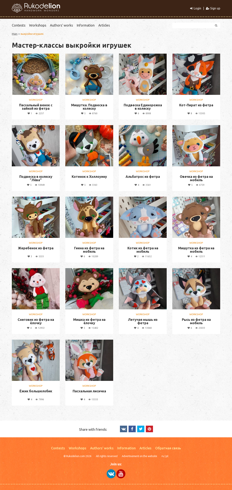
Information (86, 25)
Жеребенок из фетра (35, 248)
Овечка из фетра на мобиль (196, 178)
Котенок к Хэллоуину (89, 176)
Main (14, 33)
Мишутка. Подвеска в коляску (89, 106)
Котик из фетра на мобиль (142, 249)
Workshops (37, 25)
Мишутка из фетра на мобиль (196, 249)
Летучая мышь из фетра (142, 321)
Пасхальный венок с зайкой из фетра (35, 106)
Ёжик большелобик (36, 391)
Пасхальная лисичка (89, 391)
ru (163, 456)
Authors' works (61, 25)
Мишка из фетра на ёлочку (89, 321)
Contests (18, 25)
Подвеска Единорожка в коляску (143, 106)
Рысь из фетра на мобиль (196, 321)
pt (167, 456)
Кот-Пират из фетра (196, 105)
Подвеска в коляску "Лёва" (35, 178)
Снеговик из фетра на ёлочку (36, 321)
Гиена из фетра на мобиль (89, 249)
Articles (104, 25)
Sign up (213, 8)
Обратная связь (168, 448)
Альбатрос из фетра (143, 176)
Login (195, 8)
